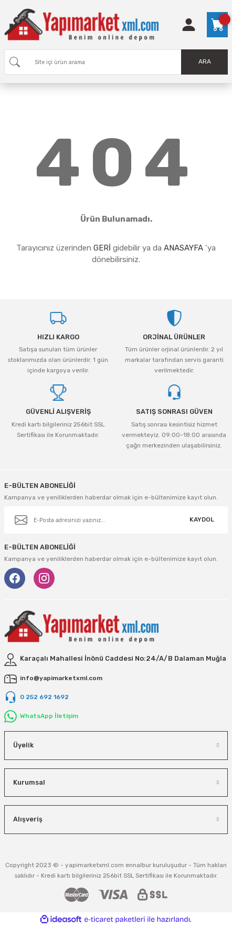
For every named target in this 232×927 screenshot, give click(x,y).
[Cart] (217, 24)
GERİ (102, 248)
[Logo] (81, 24)
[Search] (116, 62)
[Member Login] (188, 24)
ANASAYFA (183, 248)
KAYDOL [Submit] (201, 519)
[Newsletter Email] (116, 520)
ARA (204, 61)
